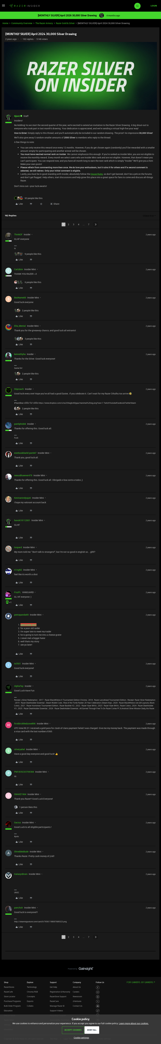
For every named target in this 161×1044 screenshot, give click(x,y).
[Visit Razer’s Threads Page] (98, 997)
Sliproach (19, 388)
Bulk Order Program (12, 1006)
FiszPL (17, 592)
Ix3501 (17, 663)
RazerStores (9, 987)
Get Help (53, 987)
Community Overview (21, 23)
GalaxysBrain (21, 873)
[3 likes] (27, 338)
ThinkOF (18, 234)
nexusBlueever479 (23, 475)
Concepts (31, 996)
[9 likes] (27, 254)
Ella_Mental (20, 325)
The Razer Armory (44, 23)
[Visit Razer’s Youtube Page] (98, 1006)
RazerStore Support (58, 996)
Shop (6, 982)
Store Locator (9, 996)
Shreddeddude (21, 851)
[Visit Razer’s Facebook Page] (98, 987)
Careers (76, 991)
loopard (18, 547)
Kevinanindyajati (22, 497)
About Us (77, 987)
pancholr (18, 907)
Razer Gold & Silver (65, 23)
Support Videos (56, 1010)
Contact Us (77, 1006)
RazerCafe (8, 991)
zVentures (77, 1001)
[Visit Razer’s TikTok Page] (98, 1011)
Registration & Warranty (60, 991)
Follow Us (100, 982)
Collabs (30, 1006)
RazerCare (54, 1001)
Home (5, 23)
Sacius (17, 822)
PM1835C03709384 (24, 771)
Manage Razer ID (57, 1006)
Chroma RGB (32, 991)
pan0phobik (20, 423)
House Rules (97, 173)
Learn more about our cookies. (134, 1023)
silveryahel (19, 749)
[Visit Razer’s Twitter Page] (98, 1001)
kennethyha (20, 354)
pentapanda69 (21, 614)
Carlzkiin (18, 269)
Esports (30, 1001)
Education (8, 1010)
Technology (32, 987)
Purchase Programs (12, 1001)
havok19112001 (22, 520)
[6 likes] (27, 282)
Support (53, 982)
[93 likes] (28, 198)
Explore (30, 982)
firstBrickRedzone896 (25, 723)
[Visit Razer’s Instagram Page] (98, 992)
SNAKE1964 (20, 794)
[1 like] (25, 807)
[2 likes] (26, 310)
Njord (17, 115)
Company (77, 982)
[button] (3, 6)
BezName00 (20, 297)
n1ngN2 (18, 569)
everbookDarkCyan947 (25, 452)
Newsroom (77, 996)
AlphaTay (18, 685)
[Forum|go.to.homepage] (24, 6)
